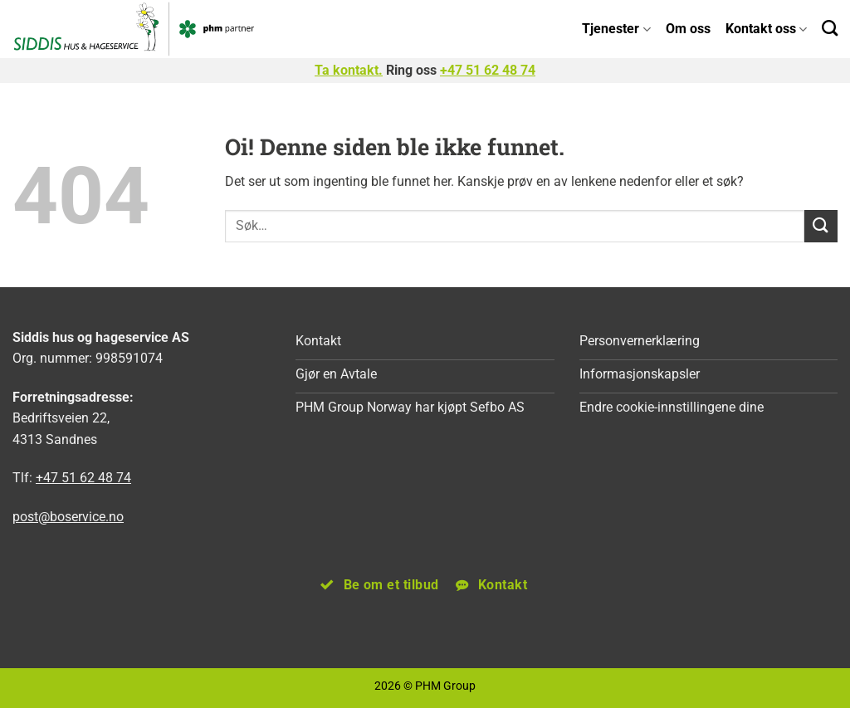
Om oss (688, 29)
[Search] (830, 28)
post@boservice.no (68, 517)
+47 (487, 70)
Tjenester (616, 29)
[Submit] (821, 226)
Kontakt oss (766, 29)
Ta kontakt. (349, 70)
